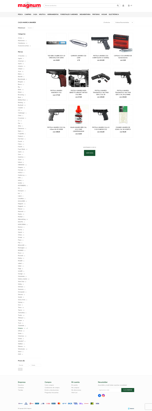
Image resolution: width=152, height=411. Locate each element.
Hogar (104, 14)
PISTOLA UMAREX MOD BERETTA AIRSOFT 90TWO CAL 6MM (78, 92)
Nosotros (21, 385)
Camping (28, 14)
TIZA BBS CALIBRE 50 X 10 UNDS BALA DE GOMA (56, 57)
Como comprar (49, 385)
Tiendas (20, 390)
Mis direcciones (76, 390)
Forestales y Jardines (69, 14)
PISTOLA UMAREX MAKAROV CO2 (56, 91)
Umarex (30, 28)
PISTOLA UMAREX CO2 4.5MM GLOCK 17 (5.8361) (100, 57)
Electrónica (114, 14)
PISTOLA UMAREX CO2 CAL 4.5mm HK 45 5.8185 (56, 128)
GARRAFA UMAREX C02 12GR (78, 57)
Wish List (74, 393)
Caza (35, 14)
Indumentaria (85, 14)
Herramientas (52, 14)
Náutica (42, 14)
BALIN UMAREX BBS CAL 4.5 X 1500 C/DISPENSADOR (78, 129)
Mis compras (75, 388)
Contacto (21, 388)
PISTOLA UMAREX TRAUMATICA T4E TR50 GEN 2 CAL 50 (100, 92)
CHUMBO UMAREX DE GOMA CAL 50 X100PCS (123, 128)
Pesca (20, 14)
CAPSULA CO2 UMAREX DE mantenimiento (123, 57)
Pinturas (96, 14)
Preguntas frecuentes (51, 393)
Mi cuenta (74, 385)
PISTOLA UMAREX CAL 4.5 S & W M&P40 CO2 (100, 128)
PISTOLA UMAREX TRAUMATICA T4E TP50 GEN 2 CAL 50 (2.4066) (123, 92)
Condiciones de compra (52, 388)
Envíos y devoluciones (52, 390)
